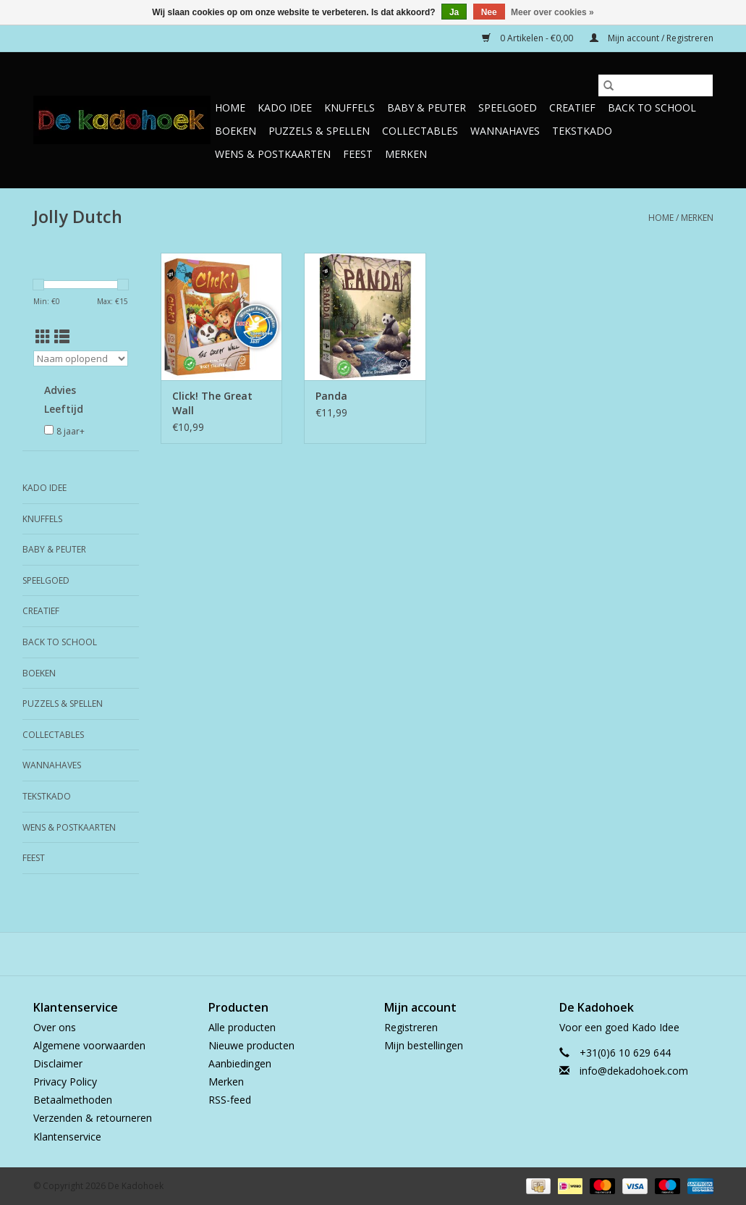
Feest (358, 154)
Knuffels (349, 107)
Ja (454, 12)
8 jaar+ (70, 431)
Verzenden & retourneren (92, 1118)
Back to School (652, 107)
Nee (489, 12)
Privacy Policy (65, 1081)
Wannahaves (505, 131)
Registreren (411, 1027)
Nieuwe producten (251, 1045)
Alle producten (242, 1027)
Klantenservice (67, 1136)
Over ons (54, 1027)
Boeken (235, 131)
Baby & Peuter (426, 107)
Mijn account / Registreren (651, 38)
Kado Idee (285, 107)
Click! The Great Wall (212, 403)
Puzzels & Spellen (319, 131)
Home (230, 107)
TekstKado (582, 131)
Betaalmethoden (72, 1100)
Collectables (420, 131)
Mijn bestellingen (423, 1045)
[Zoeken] (655, 85)
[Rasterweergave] (43, 337)
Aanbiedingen (239, 1063)
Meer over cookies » (552, 12)
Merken (406, 154)
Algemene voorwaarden (89, 1045)
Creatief (572, 107)
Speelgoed (507, 107)
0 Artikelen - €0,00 (528, 38)
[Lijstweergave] (61, 337)
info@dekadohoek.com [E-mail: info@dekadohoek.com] (634, 1071)
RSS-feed (229, 1100)
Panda (331, 396)
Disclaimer (57, 1063)
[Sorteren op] (81, 358)
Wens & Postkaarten (273, 154)
